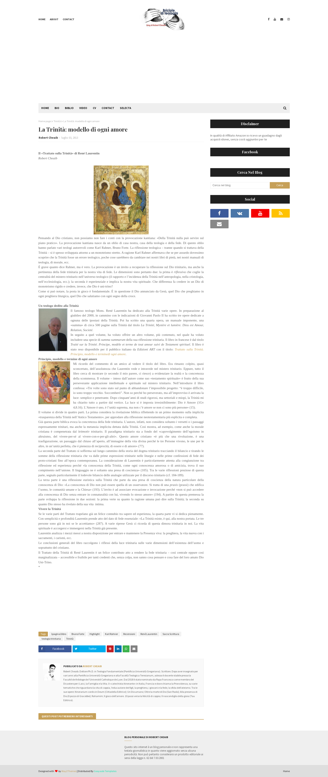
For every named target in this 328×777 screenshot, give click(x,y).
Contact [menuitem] (108, 108)
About (54, 19)
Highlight (95, 634)
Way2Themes (68, 771)
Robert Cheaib (48, 138)
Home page (44, 121)
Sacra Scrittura (171, 634)
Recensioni (129, 634)
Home (42, 19)
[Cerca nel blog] (240, 185)
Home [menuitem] (45, 108)
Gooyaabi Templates (105, 771)
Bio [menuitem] (57, 108)
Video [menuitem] (83, 108)
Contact (68, 19)
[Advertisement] (164, 71)
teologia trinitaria (51, 638)
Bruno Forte (78, 634)
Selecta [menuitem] (125, 108)
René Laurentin (148, 634)
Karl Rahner (111, 634)
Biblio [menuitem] (69, 108)
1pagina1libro (58, 634)
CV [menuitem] (94, 108)
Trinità (57, 121)
